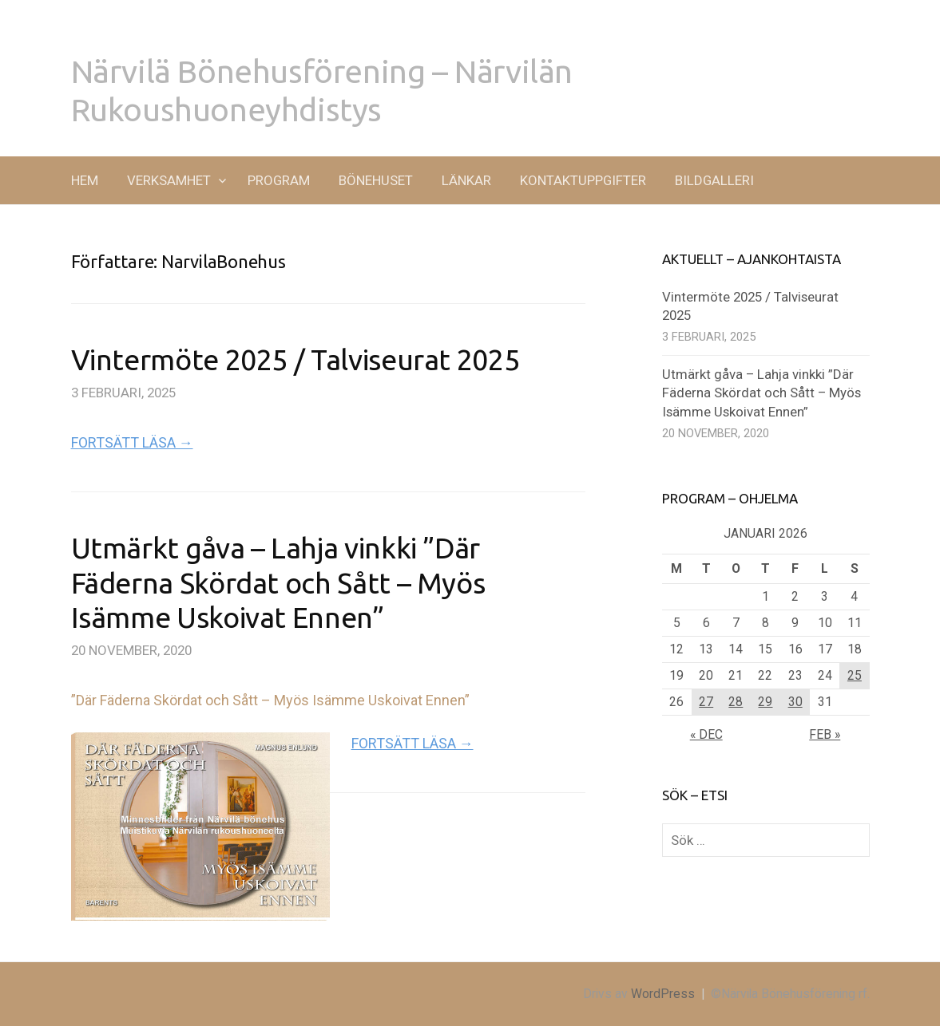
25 (854, 675)
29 (765, 701)
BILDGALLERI (714, 180)
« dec (706, 734)
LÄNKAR (466, 180)
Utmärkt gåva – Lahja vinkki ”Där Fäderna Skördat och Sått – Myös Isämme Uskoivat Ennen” (278, 582)
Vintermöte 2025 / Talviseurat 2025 (295, 359)
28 (735, 701)
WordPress (663, 993)
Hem (84, 180)
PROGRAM (279, 180)
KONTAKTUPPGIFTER (583, 180)
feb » (824, 734)
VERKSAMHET (169, 180)
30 (795, 701)
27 (706, 701)
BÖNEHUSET (376, 180)
